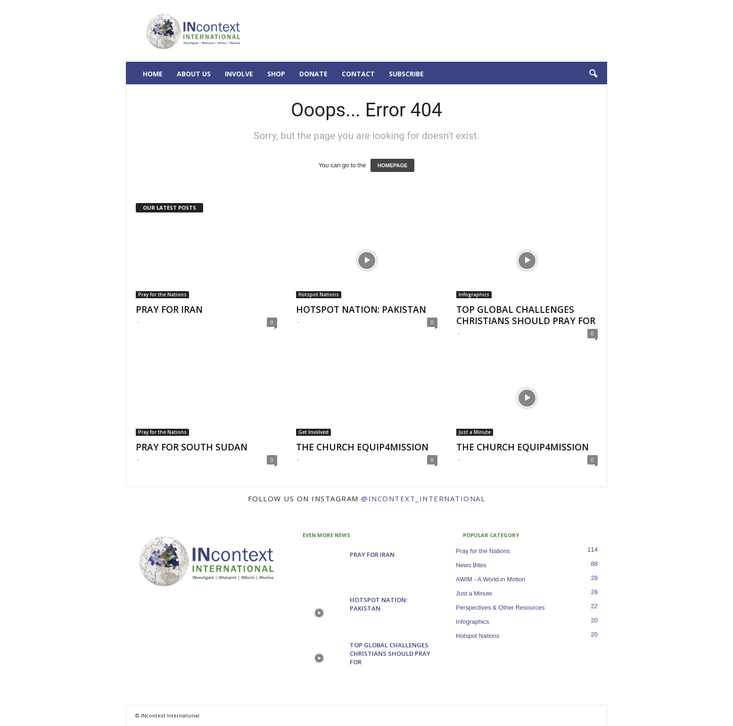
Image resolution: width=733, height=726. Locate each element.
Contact (358, 73)
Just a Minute (475, 432)
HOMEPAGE (392, 165)
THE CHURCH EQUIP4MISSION (362, 447)
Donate (313, 73)
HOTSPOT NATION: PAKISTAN (361, 309)
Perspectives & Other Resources (500, 607)
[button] (593, 74)
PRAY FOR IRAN (169, 309)
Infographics (474, 294)
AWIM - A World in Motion (490, 579)
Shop (276, 73)
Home (153, 73)
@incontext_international (423, 498)
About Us (194, 73)
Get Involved (313, 432)
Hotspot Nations (318, 294)
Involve (239, 73)
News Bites (471, 565)
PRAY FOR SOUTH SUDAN (191, 447)
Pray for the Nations (162, 294)
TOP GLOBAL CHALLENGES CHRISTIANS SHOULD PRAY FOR (525, 315)
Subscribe (406, 73)
